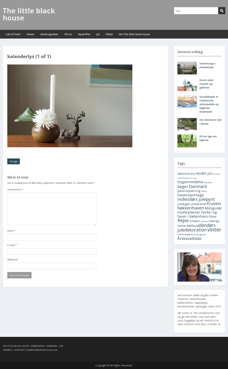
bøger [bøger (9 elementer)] (182, 186)
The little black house (29, 14)
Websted (12, 259)
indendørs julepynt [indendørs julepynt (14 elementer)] (196, 199)
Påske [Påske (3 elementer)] (212, 217)
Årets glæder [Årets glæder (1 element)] (200, 234)
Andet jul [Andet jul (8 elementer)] (204, 173)
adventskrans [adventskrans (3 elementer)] (186, 174)
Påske (109, 34)
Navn (11, 230)
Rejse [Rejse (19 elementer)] (183, 220)
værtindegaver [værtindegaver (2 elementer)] (185, 234)
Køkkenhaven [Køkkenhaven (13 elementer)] (190, 208)
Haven (30, 34)
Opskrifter (84, 34)
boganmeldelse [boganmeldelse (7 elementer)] (190, 181)
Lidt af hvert (13, 34)
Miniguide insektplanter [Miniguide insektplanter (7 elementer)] (199, 210)
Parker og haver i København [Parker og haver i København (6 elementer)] (197, 214)
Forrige (13, 161)
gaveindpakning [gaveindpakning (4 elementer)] (188, 191)
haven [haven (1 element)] (204, 191)
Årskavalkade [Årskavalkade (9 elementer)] (189, 238)
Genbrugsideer (49, 34)
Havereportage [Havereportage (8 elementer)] (190, 194)
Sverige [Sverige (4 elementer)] (214, 221)
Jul (98, 34)
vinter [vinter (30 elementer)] (214, 229)
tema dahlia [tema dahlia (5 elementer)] (186, 225)
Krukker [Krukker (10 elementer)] (214, 203)
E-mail (12, 245)
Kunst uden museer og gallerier (207, 83)
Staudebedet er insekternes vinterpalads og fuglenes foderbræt (209, 104)
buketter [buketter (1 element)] (208, 182)
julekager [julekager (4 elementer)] (184, 204)
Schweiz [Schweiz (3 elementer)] (194, 221)
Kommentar (15, 189)
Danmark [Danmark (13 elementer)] (198, 186)
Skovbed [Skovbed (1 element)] (205, 221)
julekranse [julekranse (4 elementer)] (198, 204)
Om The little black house (134, 34)
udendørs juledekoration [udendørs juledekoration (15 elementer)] (196, 227)
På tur (68, 34)
